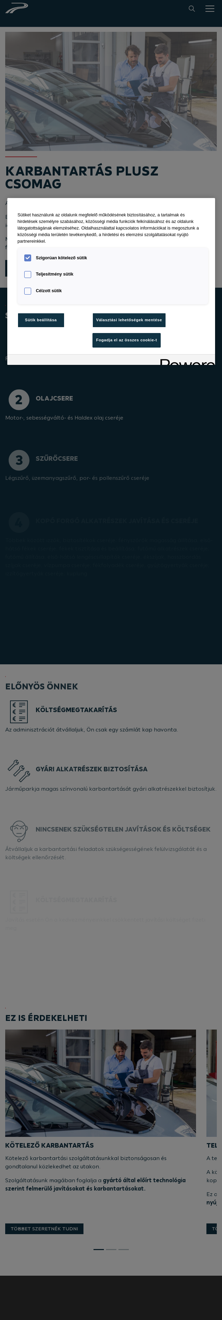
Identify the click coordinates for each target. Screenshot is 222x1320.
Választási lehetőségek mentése (129, 320)
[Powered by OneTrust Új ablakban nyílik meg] (185, 360)
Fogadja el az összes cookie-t (126, 340)
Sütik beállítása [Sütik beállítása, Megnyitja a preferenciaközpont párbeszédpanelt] (41, 320)
